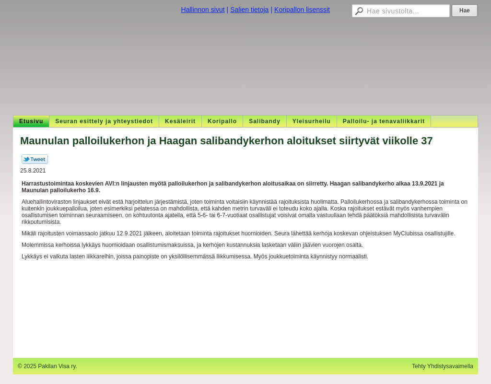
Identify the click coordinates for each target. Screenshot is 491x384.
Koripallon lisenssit (302, 9)
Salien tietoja (249, 9)
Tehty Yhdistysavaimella (442, 366)
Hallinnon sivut (203, 9)
